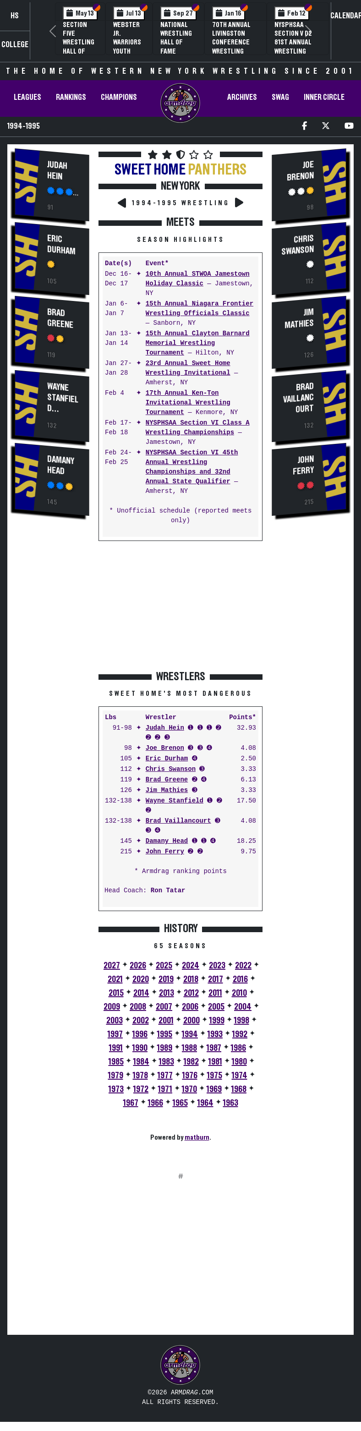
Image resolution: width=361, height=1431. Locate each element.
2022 (243, 965)
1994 (190, 1034)
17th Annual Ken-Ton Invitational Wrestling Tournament (188, 403)
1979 (115, 1075)
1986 (238, 1048)
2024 (190, 965)
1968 (238, 1089)
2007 (164, 1006)
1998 (241, 1020)
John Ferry (165, 851)
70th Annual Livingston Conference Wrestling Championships (235, 42)
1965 (180, 1103)
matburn (197, 1137)
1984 (141, 1061)
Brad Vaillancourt (178, 821)
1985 (116, 1061)
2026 (138, 965)
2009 (112, 1006)
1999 (216, 1020)
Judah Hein (57, 170)
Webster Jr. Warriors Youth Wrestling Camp (129, 46)
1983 (166, 1061)
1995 (164, 1034)
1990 (140, 1048)
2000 (191, 1020)
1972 (140, 1089)
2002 (140, 1020)
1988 (189, 1048)
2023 (217, 965)
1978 (140, 1075)
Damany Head (60, 464)
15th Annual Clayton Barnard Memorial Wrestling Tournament (198, 343)
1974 (239, 1075)
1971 (165, 1089)
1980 (239, 1061)
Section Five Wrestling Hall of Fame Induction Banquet (78, 51)
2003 (114, 1020)
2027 (112, 965)
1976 (189, 1075)
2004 (243, 1006)
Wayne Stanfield (62, 397)
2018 (190, 979)
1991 (116, 1048)
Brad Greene (60, 318)
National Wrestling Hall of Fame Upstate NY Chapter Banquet (177, 51)
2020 (140, 979)
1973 (116, 1089)
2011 (215, 993)
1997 (115, 1034)
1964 (205, 1103)
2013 (166, 993)
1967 (130, 1103)
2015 (116, 993)
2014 (141, 993)
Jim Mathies (167, 790)
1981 (215, 1061)
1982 (191, 1061)
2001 (166, 1020)
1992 (239, 1034)
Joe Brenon (165, 748)
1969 (214, 1089)
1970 (189, 1089)
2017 (215, 979)
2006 (190, 1006)
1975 (214, 1075)
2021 (115, 979)
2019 (166, 979)
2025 (164, 965)
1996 (140, 1034)
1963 (230, 1103)
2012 (191, 993)
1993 (215, 1034)
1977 (165, 1075)
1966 (155, 1103)
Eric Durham (61, 245)
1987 (214, 1048)
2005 (216, 1006)
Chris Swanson (171, 769)
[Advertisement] (52, 679)
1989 (164, 1048)
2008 (138, 1006)
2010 (239, 993)
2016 (240, 979)
